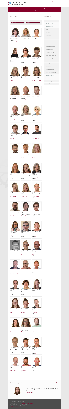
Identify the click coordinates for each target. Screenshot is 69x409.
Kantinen (47, 40)
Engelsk (33, 99)
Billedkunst (34, 119)
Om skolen (11, 8)
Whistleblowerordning (50, 69)
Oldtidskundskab (24, 61)
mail (14, 43)
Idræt (18, 41)
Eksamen (29, 10)
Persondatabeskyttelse (50, 46)
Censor (21, 10)
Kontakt (37, 1)
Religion (25, 99)
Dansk (11, 157)
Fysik (22, 138)
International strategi (50, 52)
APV (46, 61)
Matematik (33, 41)
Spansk (22, 41)
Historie (11, 41)
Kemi (14, 138)
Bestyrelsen (48, 32)
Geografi (11, 273)
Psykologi (14, 157)
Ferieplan (47, 43)
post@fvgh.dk (24, 403)
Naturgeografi (34, 80)
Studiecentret (48, 35)
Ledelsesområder (49, 23)
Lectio (34, 1)
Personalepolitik (49, 26)
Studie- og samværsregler (51, 55)
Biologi (33, 61)
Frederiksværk (17, 3)
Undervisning (21, 8)
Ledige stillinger (49, 83)
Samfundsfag (15, 41)
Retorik (24, 157)
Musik (16, 119)
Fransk (33, 138)
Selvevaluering (49, 78)
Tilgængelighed (49, 63)
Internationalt (12, 10)
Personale (47, 20)
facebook (60, 1)
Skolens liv (30, 8)
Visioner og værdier (49, 49)
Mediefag (25, 41)
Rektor (47, 29)
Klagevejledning (49, 81)
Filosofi (14, 215)
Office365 (48, 1)
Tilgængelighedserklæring (14, 406)
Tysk (22, 196)
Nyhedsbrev (50, 10)
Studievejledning (43, 1)
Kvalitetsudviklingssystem (51, 72)
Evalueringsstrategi (50, 75)
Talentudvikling (41, 8)
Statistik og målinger (40, 10)
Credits (60, 407)
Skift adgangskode (54, 1)
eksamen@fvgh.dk (30, 403)
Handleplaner (48, 66)
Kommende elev (51, 8)
